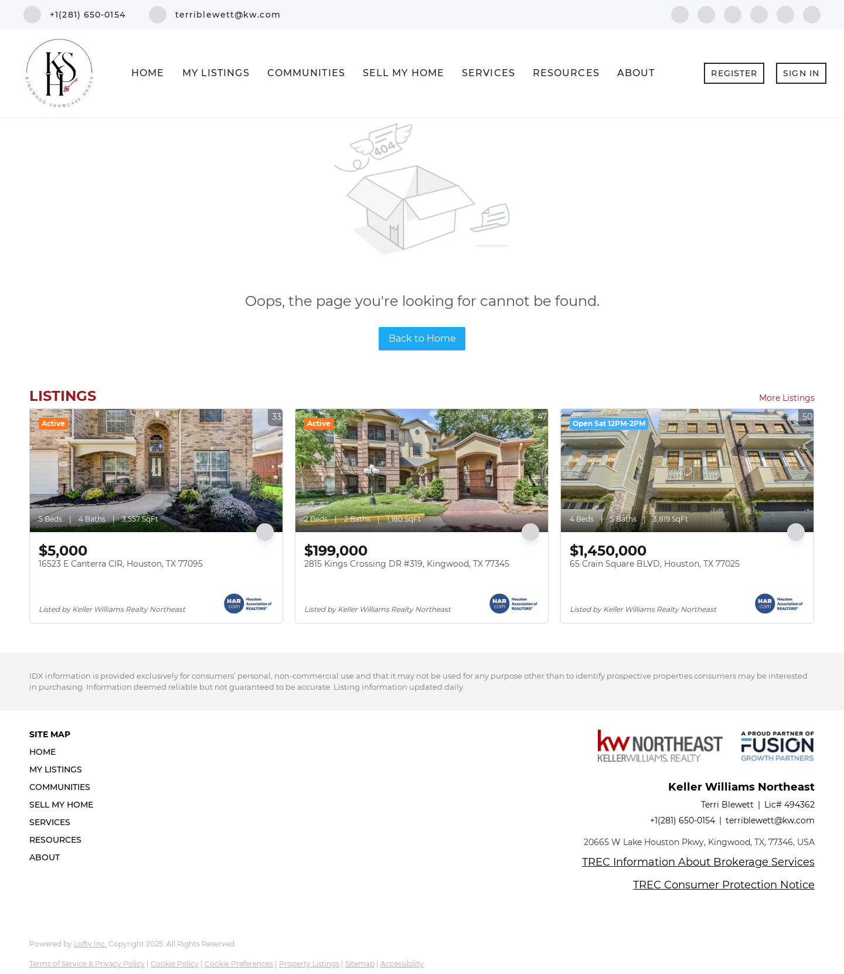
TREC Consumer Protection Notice (724, 884)
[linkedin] (706, 13)
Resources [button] (566, 73)
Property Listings (309, 963)
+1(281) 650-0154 (682, 820)
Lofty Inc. (90, 943)
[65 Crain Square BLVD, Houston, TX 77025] (687, 470)
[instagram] (785, 13)
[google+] (812, 13)
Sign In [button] (801, 73)
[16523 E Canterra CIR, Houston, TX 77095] (156, 470)
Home (147, 73)
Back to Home (422, 338)
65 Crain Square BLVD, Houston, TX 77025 (655, 563)
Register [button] (734, 73)
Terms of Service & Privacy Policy (87, 963)
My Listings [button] (216, 73)
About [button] (636, 73)
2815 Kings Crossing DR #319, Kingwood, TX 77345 (406, 563)
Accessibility (402, 963)
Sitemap (360, 963)
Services (488, 73)
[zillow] (759, 13)
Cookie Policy (175, 963)
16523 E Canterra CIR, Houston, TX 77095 (121, 563)
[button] (64, 752)
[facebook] (680, 13)
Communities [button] (306, 73)
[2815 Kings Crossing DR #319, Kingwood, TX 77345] (421, 470)
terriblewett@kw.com (770, 820)
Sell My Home (403, 73)
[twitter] (732, 13)
